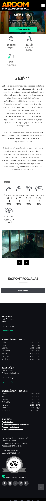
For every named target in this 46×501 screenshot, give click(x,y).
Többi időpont (23, 291)
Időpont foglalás (23, 29)
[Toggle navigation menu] (43, 5)
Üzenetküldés (7, 331)
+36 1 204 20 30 (8, 378)
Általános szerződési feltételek (15, 425)
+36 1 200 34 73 (8, 326)
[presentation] (19, 262)
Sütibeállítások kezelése (12, 430)
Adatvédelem (7, 422)
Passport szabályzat (10, 427)
